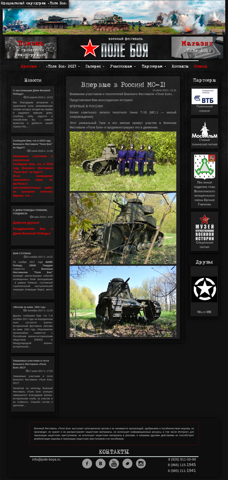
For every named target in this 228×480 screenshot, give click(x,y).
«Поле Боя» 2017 (63, 66)
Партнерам (153, 66)
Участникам (123, 66)
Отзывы (200, 66)
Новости (32, 80)
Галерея (94, 66)
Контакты (180, 66)
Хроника (30, 66)
